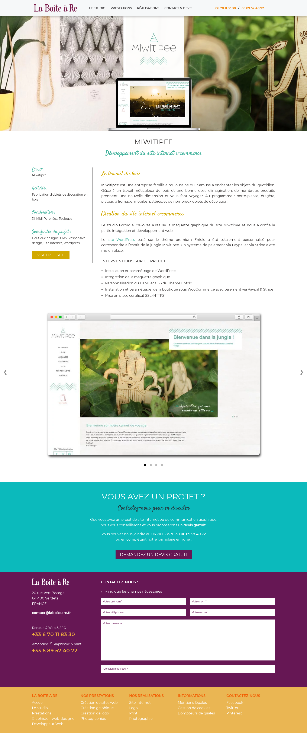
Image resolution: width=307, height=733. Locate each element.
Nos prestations (97, 696)
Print (133, 713)
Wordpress (72, 243)
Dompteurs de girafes (196, 713)
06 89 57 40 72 (252, 8)
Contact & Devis (178, 8)
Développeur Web (47, 724)
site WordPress (123, 240)
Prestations (121, 8)
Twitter (232, 708)
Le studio (97, 8)
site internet (148, 520)
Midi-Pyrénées (46, 219)
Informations (192, 696)
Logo (133, 708)
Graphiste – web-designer (54, 719)
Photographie (141, 719)
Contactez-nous (243, 696)
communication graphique (193, 520)
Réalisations (148, 8)
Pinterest (234, 713)
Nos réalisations (146, 696)
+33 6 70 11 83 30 (53, 634)
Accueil (38, 703)
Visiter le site (50, 255)
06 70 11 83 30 (225, 8)
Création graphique (97, 708)
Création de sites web (99, 703)
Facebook (234, 703)
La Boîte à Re (55, 8)
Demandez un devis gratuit (153, 554)
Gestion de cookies (194, 708)
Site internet (140, 703)
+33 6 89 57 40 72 (54, 650)
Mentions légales (192, 703)
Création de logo (95, 713)
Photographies (93, 719)
